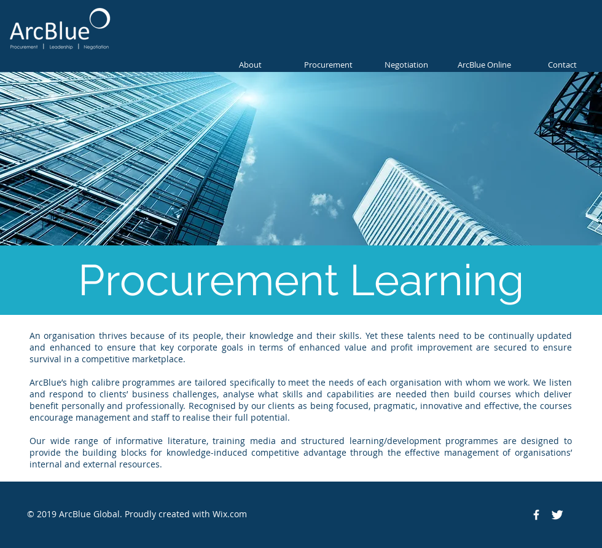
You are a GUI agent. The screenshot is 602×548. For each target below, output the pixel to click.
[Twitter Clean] (557, 515)
